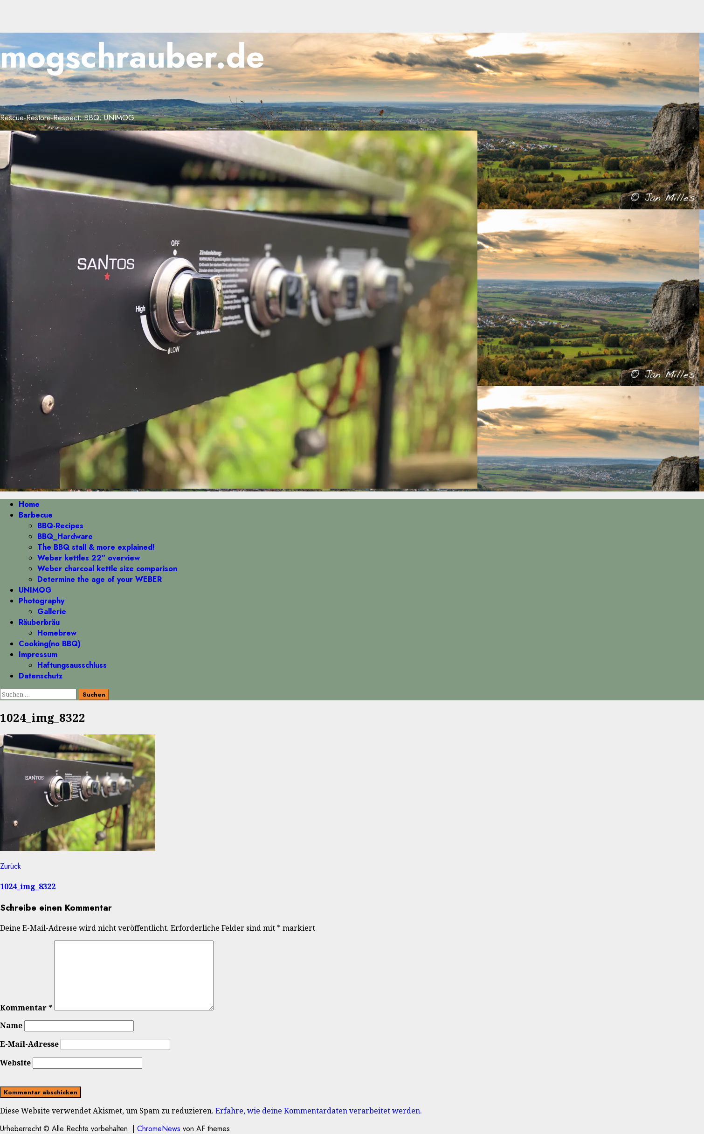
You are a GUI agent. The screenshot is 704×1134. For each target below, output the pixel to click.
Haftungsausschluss (72, 665)
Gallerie (51, 611)
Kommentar (26, 1008)
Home (29, 504)
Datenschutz (40, 676)
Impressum (38, 654)
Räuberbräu (39, 622)
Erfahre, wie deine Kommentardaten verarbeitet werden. (318, 1111)
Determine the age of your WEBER (99, 579)
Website (15, 1063)
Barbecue (36, 515)
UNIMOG (35, 590)
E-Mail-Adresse (29, 1044)
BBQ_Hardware (65, 536)
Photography (41, 600)
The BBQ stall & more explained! (96, 547)
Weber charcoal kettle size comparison (107, 568)
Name (11, 1025)
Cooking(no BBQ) (50, 643)
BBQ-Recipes (60, 525)
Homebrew (56, 633)
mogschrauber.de (132, 56)
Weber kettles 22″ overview (88, 558)
